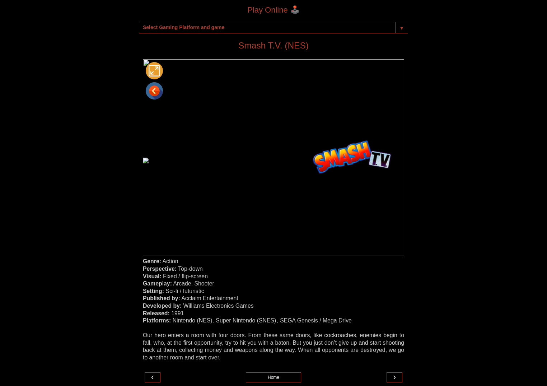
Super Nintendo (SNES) (246, 320)
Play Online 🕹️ (273, 9)
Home (273, 377)
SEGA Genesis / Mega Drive (316, 320)
